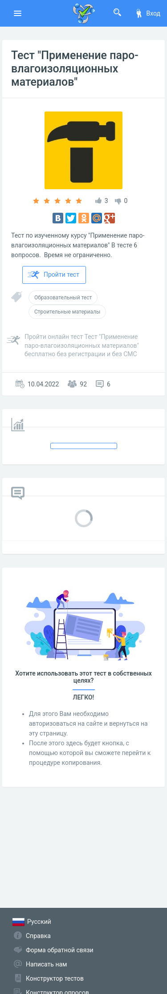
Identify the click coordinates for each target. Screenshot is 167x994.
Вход (147, 13)
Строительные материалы (67, 312)
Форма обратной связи (60, 950)
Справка (38, 935)
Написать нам (46, 964)
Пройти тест (53, 275)
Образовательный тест (63, 297)
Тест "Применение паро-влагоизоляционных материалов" (74, 68)
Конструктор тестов (55, 978)
